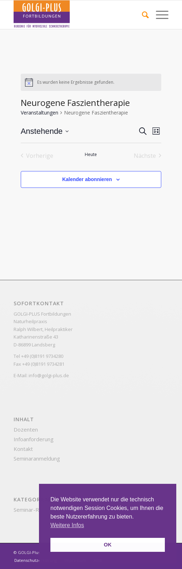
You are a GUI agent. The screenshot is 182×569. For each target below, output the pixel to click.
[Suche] (142, 14)
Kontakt (23, 448)
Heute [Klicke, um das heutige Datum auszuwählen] (91, 154)
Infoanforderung (34, 439)
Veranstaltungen (39, 112)
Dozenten (26, 429)
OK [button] (108, 545)
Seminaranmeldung (37, 458)
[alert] (91, 82)
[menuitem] (142, 14)
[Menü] (158, 14)
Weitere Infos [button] (67, 525)
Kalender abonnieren (87, 179)
